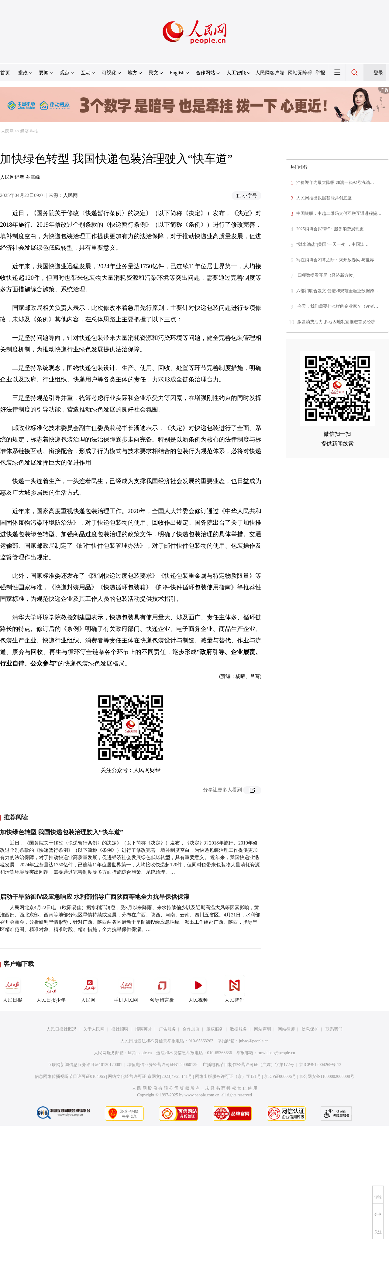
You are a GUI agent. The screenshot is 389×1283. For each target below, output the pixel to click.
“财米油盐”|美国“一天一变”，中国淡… (332, 244)
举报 (320, 72)
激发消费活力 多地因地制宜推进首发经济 (336, 322)
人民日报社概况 (61, 1029)
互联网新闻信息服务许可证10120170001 (85, 1064)
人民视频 (198, 989)
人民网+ (89, 989)
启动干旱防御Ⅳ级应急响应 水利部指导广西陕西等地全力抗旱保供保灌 (94, 896)
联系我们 (334, 1029)
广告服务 (167, 1029)
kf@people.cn (140, 1053)
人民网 (7, 131)
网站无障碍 (300, 72)
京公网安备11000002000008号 (326, 1076)
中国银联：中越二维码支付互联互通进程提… (338, 213)
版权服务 (214, 1029)
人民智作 (234, 989)
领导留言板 (162, 989)
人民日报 (12, 989)
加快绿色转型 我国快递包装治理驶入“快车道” (61, 832)
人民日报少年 (51, 989)
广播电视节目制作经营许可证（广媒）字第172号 (248, 1064)
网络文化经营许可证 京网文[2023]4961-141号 (150, 1076)
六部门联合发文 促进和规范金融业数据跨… (337, 291)
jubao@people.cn (254, 1041)
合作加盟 (191, 1029)
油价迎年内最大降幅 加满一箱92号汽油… (335, 182)
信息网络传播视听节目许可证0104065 (70, 1076)
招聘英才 (143, 1029)
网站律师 (286, 1029)
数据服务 (238, 1029)
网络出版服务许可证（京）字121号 (228, 1076)
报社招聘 (119, 1029)
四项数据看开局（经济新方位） (326, 275)
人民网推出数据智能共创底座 (324, 198)
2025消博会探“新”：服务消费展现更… (332, 229)
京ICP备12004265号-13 (320, 1064)
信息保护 (309, 1029)
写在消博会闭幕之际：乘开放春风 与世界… (337, 260)
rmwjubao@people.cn (276, 1053)
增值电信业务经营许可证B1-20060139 (162, 1064)
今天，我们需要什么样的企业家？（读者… (337, 306)
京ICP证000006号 (280, 1076)
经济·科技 (29, 131)
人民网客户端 (269, 72)
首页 (5, 72)
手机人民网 (126, 989)
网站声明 (262, 1029)
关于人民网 (94, 1029)
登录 (378, 72)
